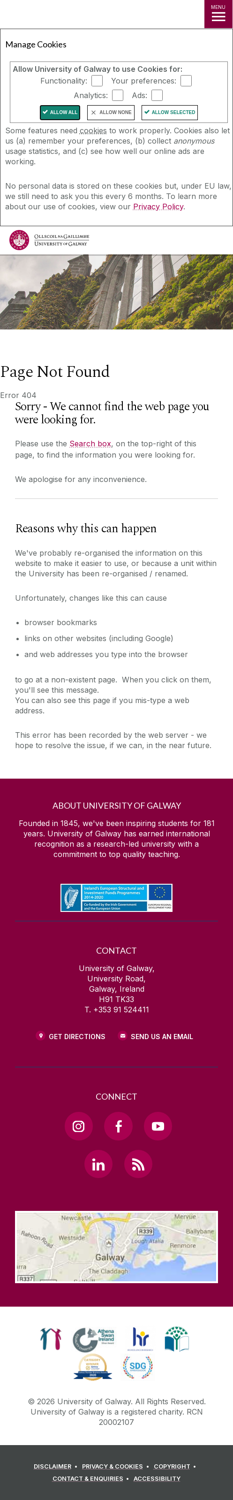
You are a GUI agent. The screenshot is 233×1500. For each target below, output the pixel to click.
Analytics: (91, 95)
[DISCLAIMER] (57, 1467)
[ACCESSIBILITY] (157, 1479)
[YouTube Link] (158, 1126)
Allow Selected (173, 112)
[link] (51, 1339)
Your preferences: (143, 80)
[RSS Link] (138, 1164)
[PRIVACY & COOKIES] (117, 1467)
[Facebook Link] (118, 1126)
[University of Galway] (49, 242)
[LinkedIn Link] (98, 1164)
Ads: (139, 95)
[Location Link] (117, 1276)
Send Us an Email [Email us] (162, 1037)
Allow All (64, 112)
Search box (90, 443)
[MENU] (218, 14)
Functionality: (63, 80)
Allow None (115, 112)
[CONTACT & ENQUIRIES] (92, 1479)
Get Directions (77, 1037)
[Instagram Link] (79, 1126)
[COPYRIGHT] (176, 1467)
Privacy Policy (158, 206)
